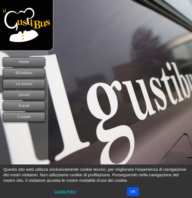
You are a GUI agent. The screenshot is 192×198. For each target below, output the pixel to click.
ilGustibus (24, 73)
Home (24, 62)
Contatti (24, 117)
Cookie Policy (65, 191)
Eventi (24, 106)
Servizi (24, 95)
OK (133, 191)
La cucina (24, 84)
